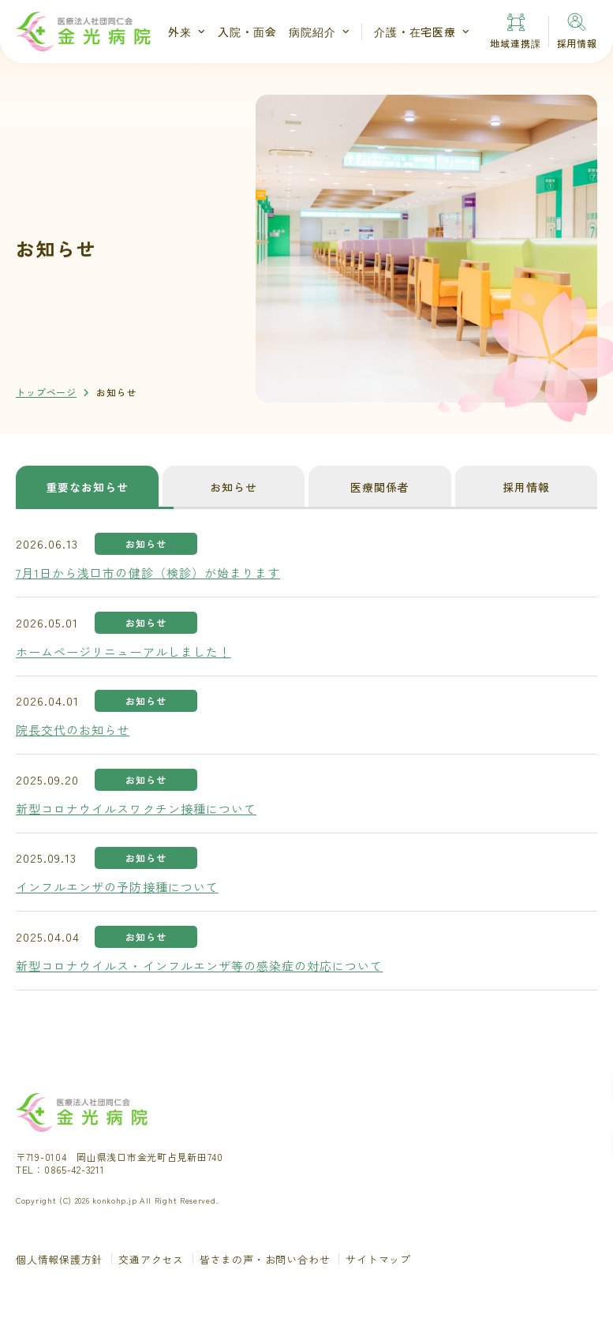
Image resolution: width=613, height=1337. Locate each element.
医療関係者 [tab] (379, 487)
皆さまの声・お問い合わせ (265, 1259)
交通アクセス (151, 1259)
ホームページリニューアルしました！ (123, 651)
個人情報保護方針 (59, 1259)
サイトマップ (378, 1259)
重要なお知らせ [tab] (87, 487)
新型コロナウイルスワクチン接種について (136, 808)
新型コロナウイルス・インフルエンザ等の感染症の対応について (199, 965)
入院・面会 (247, 31)
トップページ (46, 392)
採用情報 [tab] (526, 487)
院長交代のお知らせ (72, 729)
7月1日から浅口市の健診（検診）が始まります (148, 572)
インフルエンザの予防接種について (117, 886)
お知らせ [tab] (233, 487)
